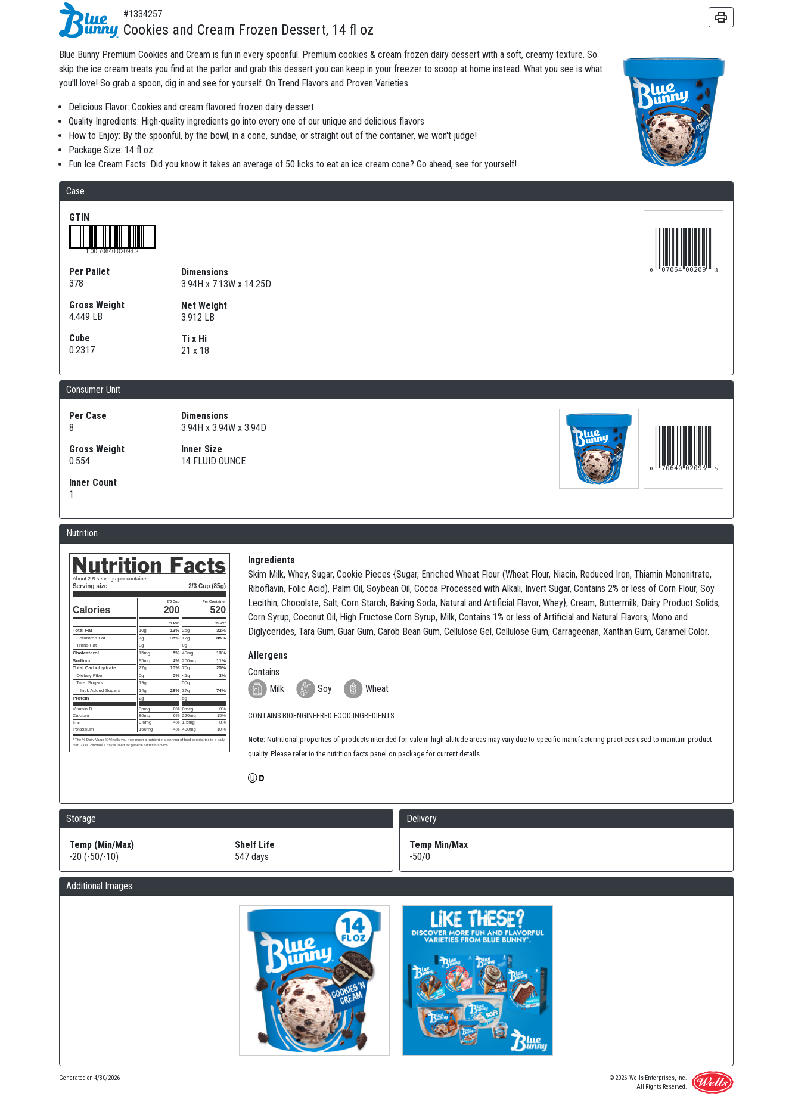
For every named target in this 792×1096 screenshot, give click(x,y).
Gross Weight (97, 305)
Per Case (88, 415)
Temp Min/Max (438, 844)
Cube (79, 338)
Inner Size (201, 449)
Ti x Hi (194, 338)
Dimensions (204, 272)
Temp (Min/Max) (101, 844)
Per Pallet (89, 271)
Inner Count (93, 482)
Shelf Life (255, 844)
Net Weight (204, 305)
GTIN (79, 217)
